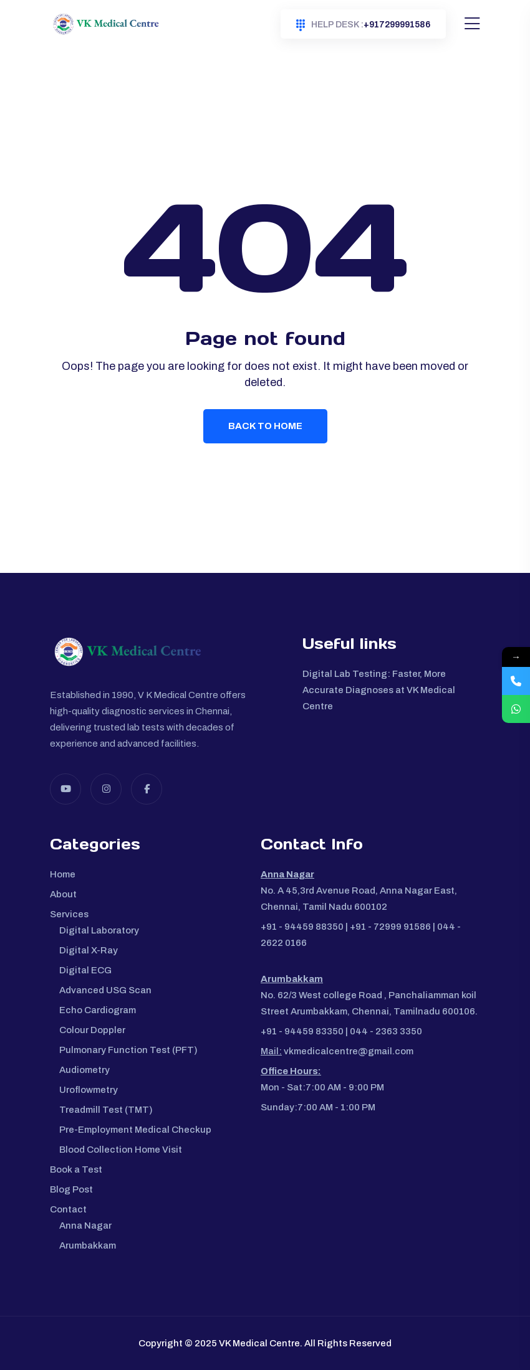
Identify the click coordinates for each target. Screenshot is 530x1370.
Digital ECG (85, 970)
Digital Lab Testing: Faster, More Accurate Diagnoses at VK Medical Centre (378, 690)
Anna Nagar (85, 1226)
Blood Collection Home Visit (120, 1150)
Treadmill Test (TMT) (106, 1110)
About (63, 894)
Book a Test (76, 1169)
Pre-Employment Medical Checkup (135, 1130)
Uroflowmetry (88, 1090)
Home (62, 874)
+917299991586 (363, 25)
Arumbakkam (87, 1245)
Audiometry (84, 1070)
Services (69, 914)
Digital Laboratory (99, 930)
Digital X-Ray (88, 950)
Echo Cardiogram (97, 1010)
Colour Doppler (92, 1030)
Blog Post (71, 1189)
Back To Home (265, 426)
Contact (68, 1209)
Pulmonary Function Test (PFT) (128, 1050)
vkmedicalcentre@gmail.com (347, 1051)
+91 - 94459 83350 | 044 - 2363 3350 (341, 1031)
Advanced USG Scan (105, 990)
